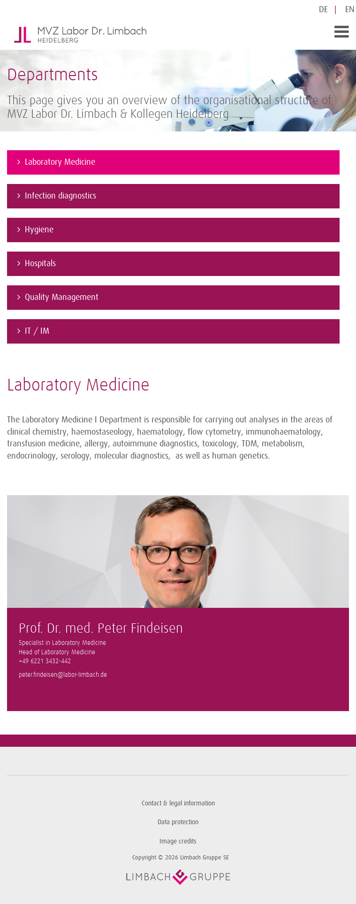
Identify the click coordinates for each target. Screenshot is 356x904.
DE (323, 9)
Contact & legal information (178, 803)
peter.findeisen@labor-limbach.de (63, 675)
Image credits (178, 841)
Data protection (178, 822)
